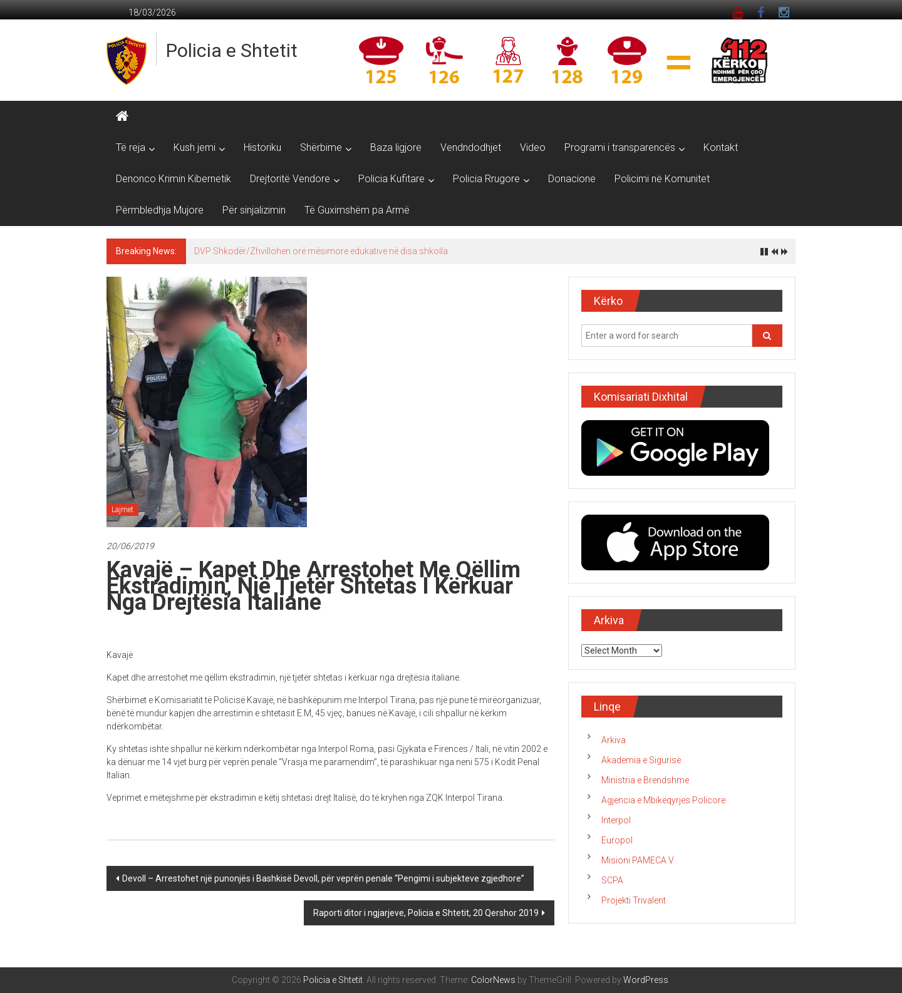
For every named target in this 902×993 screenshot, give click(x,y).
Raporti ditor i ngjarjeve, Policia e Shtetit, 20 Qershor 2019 (426, 913)
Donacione (572, 179)
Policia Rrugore (486, 179)
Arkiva (613, 740)
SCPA (612, 880)
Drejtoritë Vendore (290, 179)
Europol (617, 840)
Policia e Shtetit (232, 50)
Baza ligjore (396, 147)
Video (533, 147)
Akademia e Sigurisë (641, 760)
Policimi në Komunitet (662, 179)
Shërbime (321, 147)
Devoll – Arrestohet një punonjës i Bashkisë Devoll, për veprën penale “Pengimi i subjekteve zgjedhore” (323, 878)
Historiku (262, 147)
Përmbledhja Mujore (160, 210)
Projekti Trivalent (633, 900)
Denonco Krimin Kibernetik (173, 179)
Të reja (130, 147)
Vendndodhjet (470, 147)
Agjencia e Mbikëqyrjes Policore (663, 800)
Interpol (616, 820)
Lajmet (122, 509)
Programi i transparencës (619, 147)
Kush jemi (194, 147)
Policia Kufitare (391, 179)
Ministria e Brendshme (645, 780)
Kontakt (720, 147)
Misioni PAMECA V (637, 860)
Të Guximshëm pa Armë (357, 210)
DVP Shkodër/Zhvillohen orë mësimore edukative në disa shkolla (321, 251)
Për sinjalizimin (254, 210)
